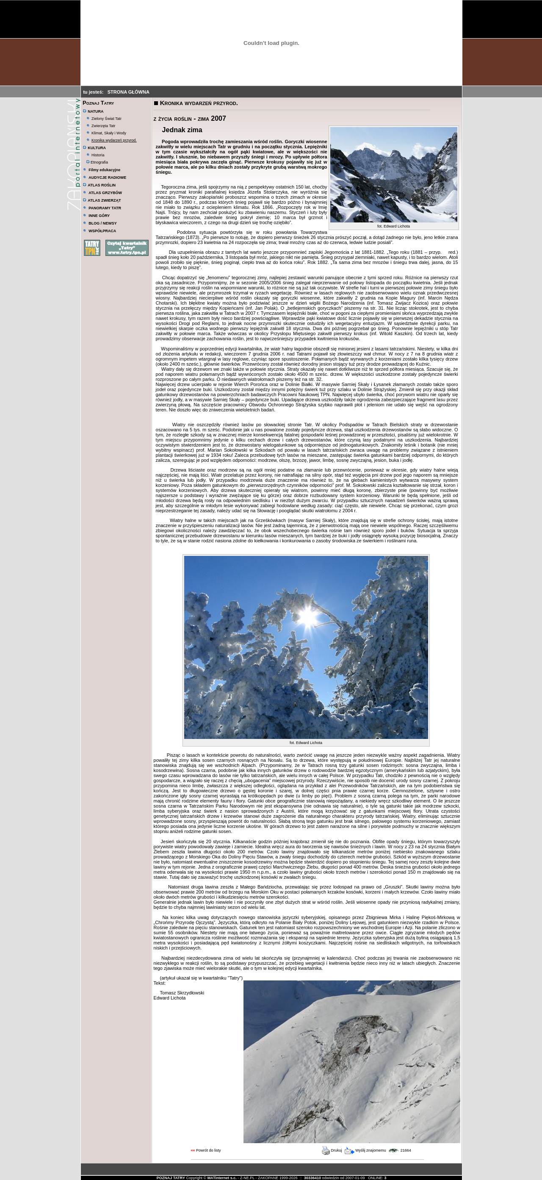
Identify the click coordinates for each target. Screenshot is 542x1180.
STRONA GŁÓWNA (128, 91)
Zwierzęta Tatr (103, 126)
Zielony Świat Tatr (106, 119)
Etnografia (97, 162)
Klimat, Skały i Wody (108, 133)
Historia (98, 155)
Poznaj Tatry (98, 103)
